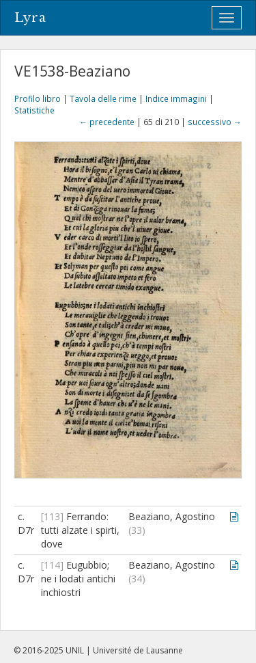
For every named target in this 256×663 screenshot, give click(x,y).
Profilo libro (37, 98)
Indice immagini (176, 98)
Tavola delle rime (103, 98)
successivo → (215, 121)
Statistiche (34, 110)
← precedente (106, 121)
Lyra (30, 17)
